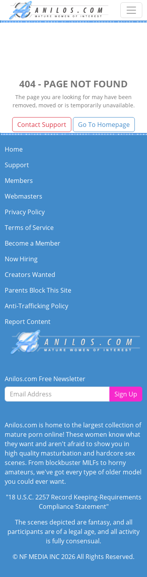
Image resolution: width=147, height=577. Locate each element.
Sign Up (125, 394)
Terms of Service (29, 227)
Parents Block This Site (38, 290)
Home (14, 149)
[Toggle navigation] (131, 10)
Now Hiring (21, 259)
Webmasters (23, 196)
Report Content (28, 321)
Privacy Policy (25, 212)
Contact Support (41, 124)
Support (17, 165)
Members (19, 180)
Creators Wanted (30, 274)
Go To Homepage (104, 124)
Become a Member (32, 243)
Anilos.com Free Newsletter (45, 378)
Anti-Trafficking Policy (36, 306)
